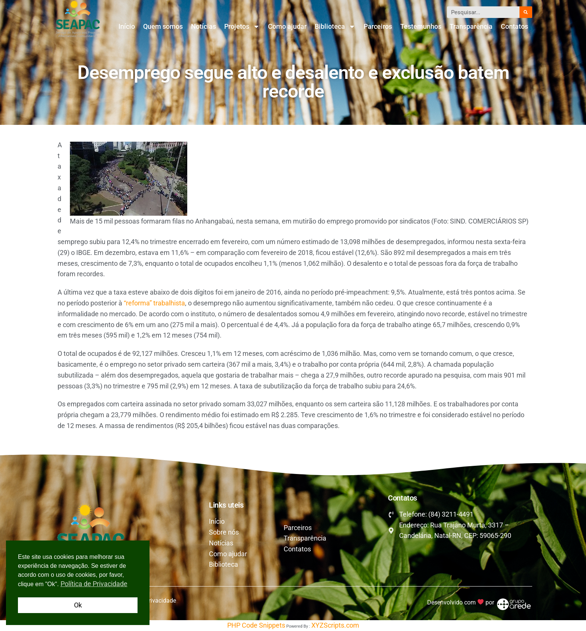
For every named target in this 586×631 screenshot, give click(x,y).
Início (126, 26)
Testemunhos (420, 26)
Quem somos (163, 26)
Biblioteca (335, 26)
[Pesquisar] (525, 12)
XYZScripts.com (335, 625)
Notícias (203, 26)
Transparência (471, 26)
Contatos (514, 26)
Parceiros (378, 26)
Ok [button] (78, 605)
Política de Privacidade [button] (94, 584)
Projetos (242, 26)
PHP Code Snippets (256, 625)
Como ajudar (287, 26)
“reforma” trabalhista (154, 303)
